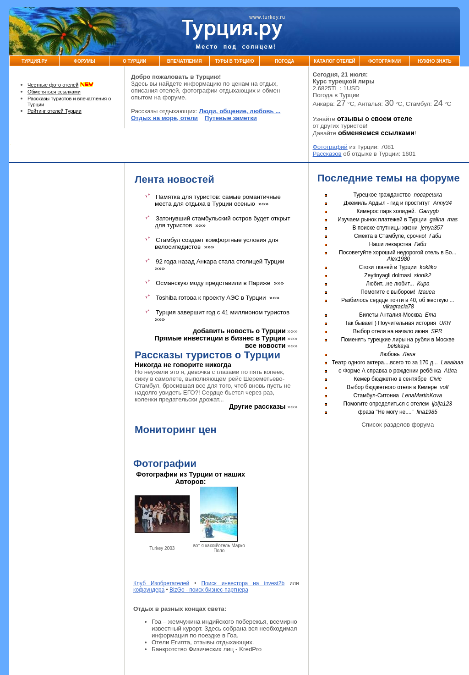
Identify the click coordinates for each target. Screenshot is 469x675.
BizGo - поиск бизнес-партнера (208, 590)
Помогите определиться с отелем (386, 404)
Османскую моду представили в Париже (213, 283)
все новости (265, 345)
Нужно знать (435, 61)
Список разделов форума (397, 424)
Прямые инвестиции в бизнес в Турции (219, 338)
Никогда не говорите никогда (183, 364)
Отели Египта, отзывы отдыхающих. (203, 642)
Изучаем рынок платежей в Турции (382, 219)
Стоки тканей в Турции (388, 267)
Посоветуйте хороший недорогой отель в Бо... (397, 252)
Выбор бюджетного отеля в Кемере (392, 387)
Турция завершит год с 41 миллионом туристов (222, 312)
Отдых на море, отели (164, 118)
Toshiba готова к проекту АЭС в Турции (211, 297)
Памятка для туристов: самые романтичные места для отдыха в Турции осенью (218, 200)
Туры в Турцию (234, 61)
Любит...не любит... (390, 283)
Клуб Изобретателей (161, 583)
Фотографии (384, 61)
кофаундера (148, 590)
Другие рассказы (257, 406)
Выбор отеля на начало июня (390, 331)
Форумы (84, 61)
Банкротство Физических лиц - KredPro (207, 649)
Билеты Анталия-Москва (390, 315)
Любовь (390, 354)
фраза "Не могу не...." (386, 412)
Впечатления (184, 61)
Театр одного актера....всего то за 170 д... (385, 362)
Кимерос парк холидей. (386, 211)
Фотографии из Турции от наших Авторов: (190, 478)
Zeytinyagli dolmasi (387, 275)
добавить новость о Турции (239, 331)
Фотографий (330, 146)
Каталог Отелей (334, 61)
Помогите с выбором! (387, 292)
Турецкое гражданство (381, 195)
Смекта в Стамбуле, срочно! (391, 236)
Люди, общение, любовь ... (240, 111)
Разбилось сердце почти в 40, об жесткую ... (397, 300)
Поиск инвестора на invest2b (242, 583)
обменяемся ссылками (376, 133)
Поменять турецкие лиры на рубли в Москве (397, 339)
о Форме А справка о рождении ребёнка (389, 371)
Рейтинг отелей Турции (54, 111)
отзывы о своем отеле (374, 118)
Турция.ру (34, 61)
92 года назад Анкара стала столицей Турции (220, 261)
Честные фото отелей (52, 85)
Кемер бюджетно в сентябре (390, 379)
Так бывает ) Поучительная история (390, 323)
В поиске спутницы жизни (384, 228)
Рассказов (327, 153)
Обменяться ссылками (54, 91)
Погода (284, 61)
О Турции (134, 61)
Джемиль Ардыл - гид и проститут (387, 203)
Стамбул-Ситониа (376, 395)
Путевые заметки (231, 118)
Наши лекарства (390, 244)
